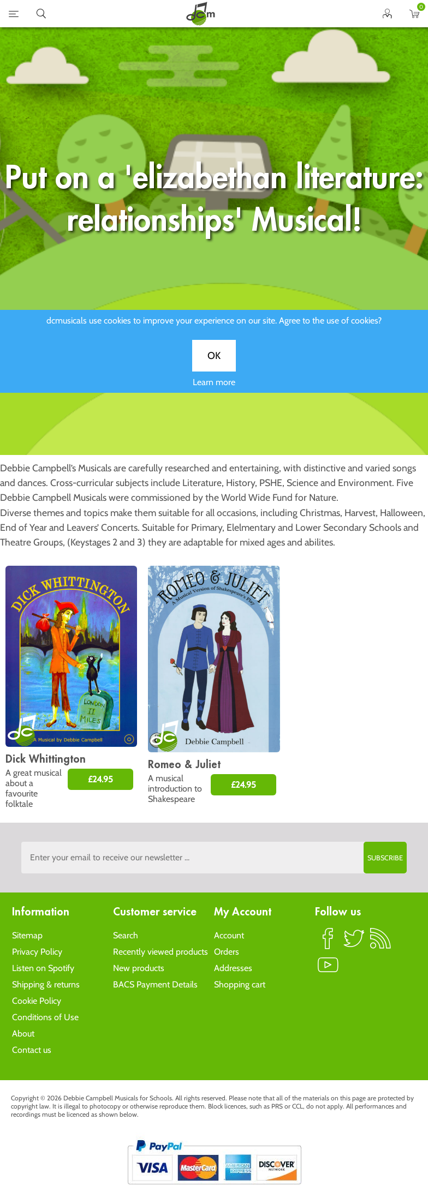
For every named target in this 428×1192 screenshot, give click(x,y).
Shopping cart (239, 984)
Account (229, 935)
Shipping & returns (46, 984)
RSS (380, 943)
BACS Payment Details (155, 984)
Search (125, 935)
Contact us (31, 1050)
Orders (226, 952)
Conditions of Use (45, 1017)
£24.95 (100, 779)
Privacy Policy (37, 952)
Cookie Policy (36, 1001)
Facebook (328, 943)
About (23, 1033)
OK (214, 366)
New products (138, 968)
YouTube (328, 969)
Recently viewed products (160, 952)
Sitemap (27, 935)
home (200, 13)
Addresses (233, 968)
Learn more (214, 392)
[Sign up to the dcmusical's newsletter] (214, 857)
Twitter (354, 943)
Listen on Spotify (43, 968)
